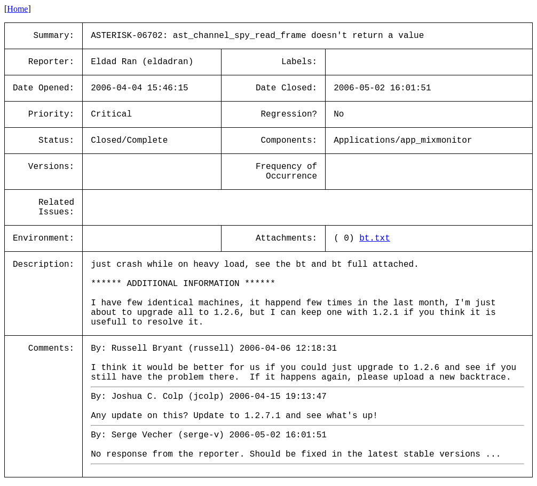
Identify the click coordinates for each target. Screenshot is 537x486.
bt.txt (374, 238)
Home (17, 8)
